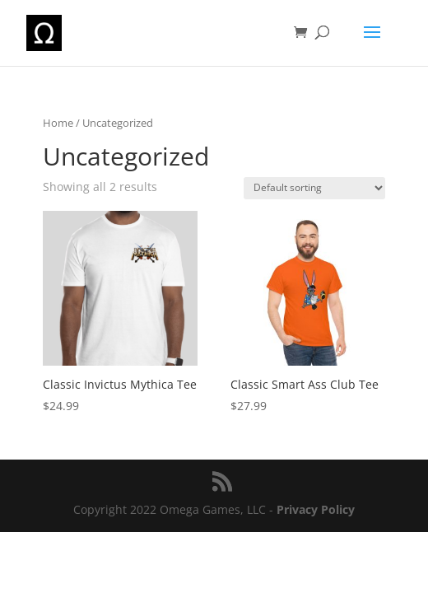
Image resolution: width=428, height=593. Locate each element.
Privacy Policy (316, 509)
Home (58, 122)
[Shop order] (314, 188)
